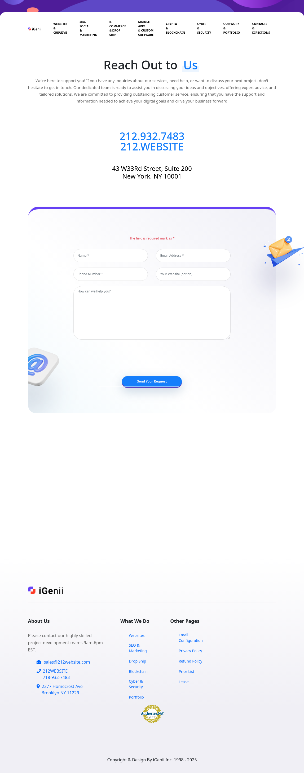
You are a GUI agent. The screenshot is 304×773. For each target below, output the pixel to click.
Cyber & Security (204, 28)
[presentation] (155, 358)
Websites (136, 635)
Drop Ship (137, 661)
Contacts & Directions (261, 28)
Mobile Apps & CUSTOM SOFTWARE (145, 28)
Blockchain (138, 671)
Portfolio (136, 697)
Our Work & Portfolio (231, 28)
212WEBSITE (53, 674)
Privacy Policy (190, 650)
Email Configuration (191, 637)
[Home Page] (35, 28)
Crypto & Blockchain (175, 28)
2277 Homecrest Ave (60, 689)
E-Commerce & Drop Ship (117, 28)
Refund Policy (190, 661)
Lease (184, 681)
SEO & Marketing (138, 648)
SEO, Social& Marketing (88, 28)
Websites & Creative (60, 28)
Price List (186, 671)
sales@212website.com (63, 662)
